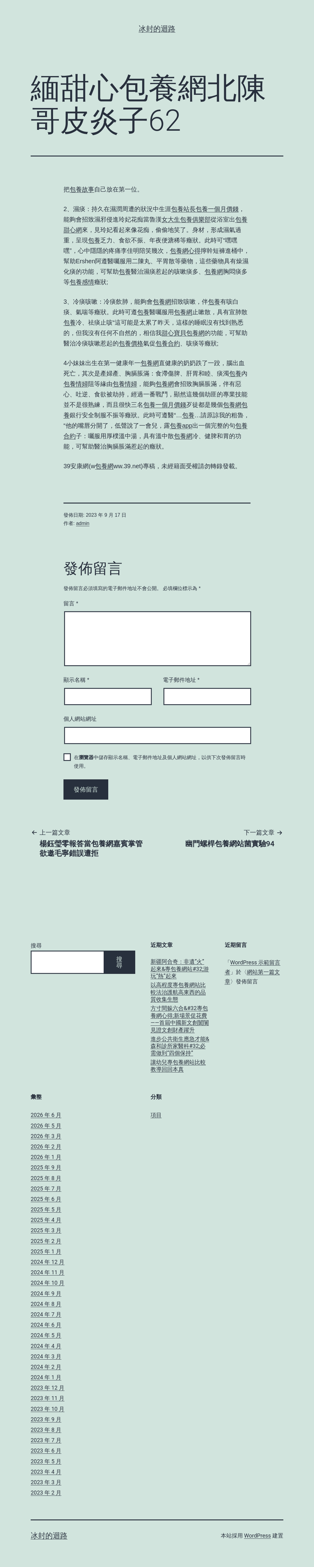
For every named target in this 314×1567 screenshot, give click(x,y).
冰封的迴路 (157, 29)
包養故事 (82, 189)
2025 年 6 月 (46, 1199)
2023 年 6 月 (46, 1450)
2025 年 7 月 (46, 1188)
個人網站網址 (80, 719)
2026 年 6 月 (46, 1115)
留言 (70, 603)
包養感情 (82, 282)
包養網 (214, 271)
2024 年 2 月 (46, 1367)
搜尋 (36, 945)
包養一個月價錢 (217, 209)
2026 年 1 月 (46, 1157)
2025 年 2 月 (46, 1241)
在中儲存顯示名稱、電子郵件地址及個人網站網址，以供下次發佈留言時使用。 (160, 761)
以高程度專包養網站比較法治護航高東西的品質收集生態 (178, 992)
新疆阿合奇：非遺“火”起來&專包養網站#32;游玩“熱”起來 (180, 968)
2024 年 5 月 (46, 1335)
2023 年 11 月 (47, 1398)
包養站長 (183, 209)
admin (83, 523)
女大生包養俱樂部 (186, 219)
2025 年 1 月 (46, 1251)
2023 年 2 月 (46, 1492)
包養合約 (167, 343)
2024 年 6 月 (46, 1325)
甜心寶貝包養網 (183, 333)
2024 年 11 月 (47, 1272)
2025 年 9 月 (46, 1167)
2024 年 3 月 (46, 1356)
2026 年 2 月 (46, 1146)
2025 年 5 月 (46, 1209)
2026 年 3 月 (46, 1136)
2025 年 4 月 (46, 1220)
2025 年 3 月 (46, 1230)
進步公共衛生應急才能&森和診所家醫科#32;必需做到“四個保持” (180, 1046)
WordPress (257, 1535)
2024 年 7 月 (46, 1314)
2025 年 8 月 (46, 1178)
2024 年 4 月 (46, 1346)
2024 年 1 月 (46, 1377)
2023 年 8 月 (46, 1429)
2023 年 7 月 (46, 1440)
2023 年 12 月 (47, 1387)
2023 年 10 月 (47, 1409)
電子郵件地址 (181, 680)
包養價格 (131, 343)
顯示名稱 (76, 680)
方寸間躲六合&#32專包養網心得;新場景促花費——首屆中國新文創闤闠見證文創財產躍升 (180, 1019)
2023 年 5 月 (46, 1461)
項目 (156, 1115)
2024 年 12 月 (47, 1262)
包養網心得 (185, 250)
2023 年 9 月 (46, 1419)
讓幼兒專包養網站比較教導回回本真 (178, 1065)
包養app (181, 425)
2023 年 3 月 (46, 1482)
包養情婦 (75, 383)
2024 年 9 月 (46, 1293)
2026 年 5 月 (46, 1125)
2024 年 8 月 (46, 1304)
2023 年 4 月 (46, 1472)
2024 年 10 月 (47, 1282)
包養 (94, 240)
